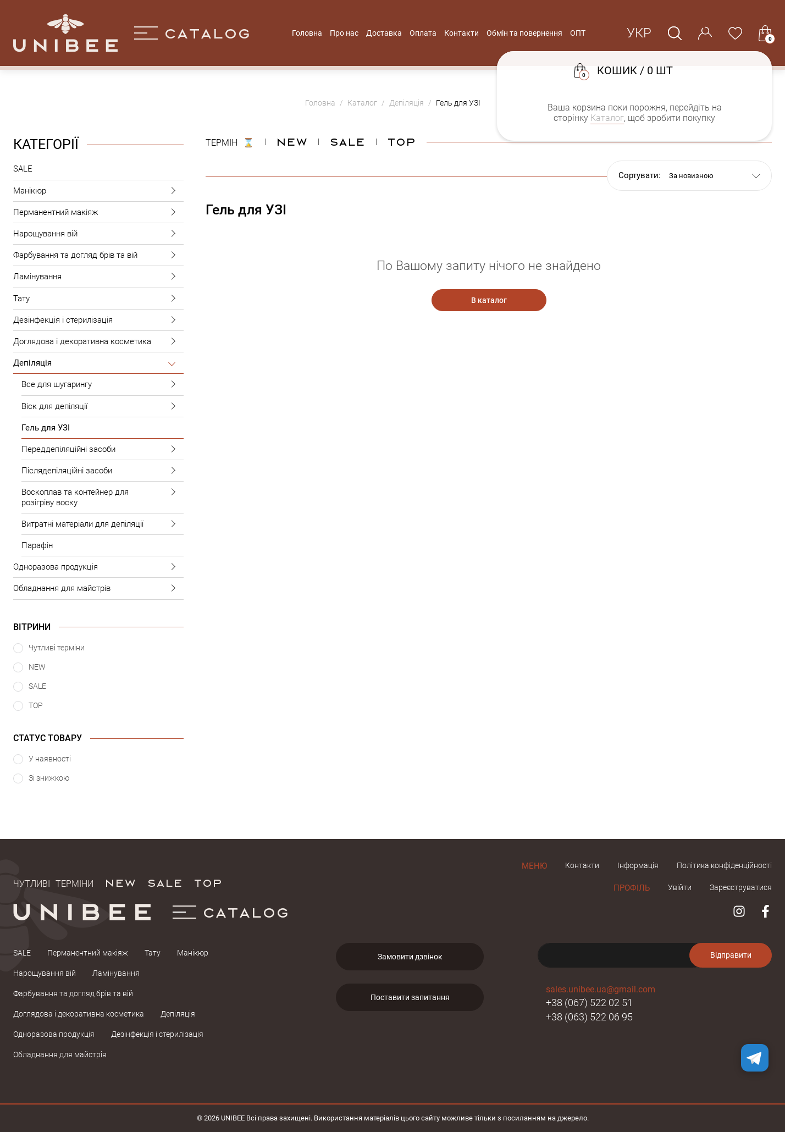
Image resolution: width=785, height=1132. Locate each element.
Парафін (37, 545)
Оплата (423, 33)
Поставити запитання (410, 997)
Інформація (638, 865)
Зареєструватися (741, 887)
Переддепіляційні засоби (102, 449)
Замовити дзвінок (410, 956)
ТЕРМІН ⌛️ (230, 141)
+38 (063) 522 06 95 (589, 1017)
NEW (291, 141)
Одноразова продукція (98, 567)
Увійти (680, 887)
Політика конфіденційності (724, 865)
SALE (22, 169)
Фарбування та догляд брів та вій (98, 255)
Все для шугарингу (102, 384)
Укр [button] (639, 33)
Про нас (344, 33)
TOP (208, 882)
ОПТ (577, 33)
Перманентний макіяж (98, 212)
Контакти (461, 33)
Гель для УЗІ (45, 428)
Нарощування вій (98, 234)
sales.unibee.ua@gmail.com (600, 989)
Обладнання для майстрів (98, 588)
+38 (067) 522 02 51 (589, 1002)
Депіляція (98, 363)
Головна (307, 33)
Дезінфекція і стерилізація (98, 320)
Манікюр (98, 191)
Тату (98, 299)
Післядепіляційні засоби (102, 471)
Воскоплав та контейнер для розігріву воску (102, 494)
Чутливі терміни (53, 882)
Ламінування (98, 277)
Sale (347, 141)
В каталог (489, 300)
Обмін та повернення (524, 33)
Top (401, 141)
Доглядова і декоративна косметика (98, 341)
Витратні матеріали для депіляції (102, 524)
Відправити (730, 955)
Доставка (384, 33)
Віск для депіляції (102, 406)
